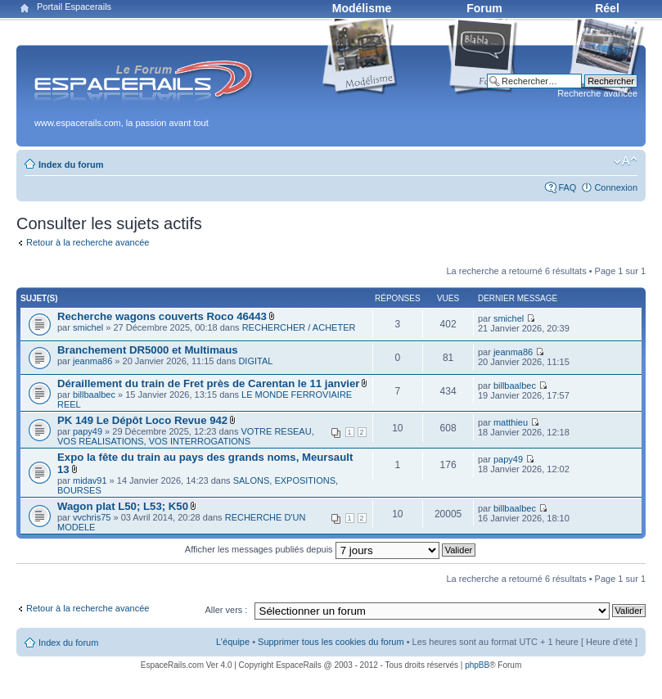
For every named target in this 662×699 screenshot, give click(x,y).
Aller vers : (226, 610)
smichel (88, 327)
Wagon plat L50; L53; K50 (122, 506)
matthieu (510, 422)
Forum (484, 8)
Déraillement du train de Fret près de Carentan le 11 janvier (208, 383)
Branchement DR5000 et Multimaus (147, 350)
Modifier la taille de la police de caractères (625, 161)
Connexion (615, 187)
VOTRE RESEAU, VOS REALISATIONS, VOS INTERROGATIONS (185, 436)
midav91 (90, 480)
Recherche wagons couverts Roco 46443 (162, 316)
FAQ (567, 187)
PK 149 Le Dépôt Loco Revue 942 (142, 420)
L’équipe (233, 642)
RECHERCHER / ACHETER (299, 327)
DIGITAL (255, 361)
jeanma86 (92, 361)
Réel (607, 8)
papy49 (87, 431)
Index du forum (70, 164)
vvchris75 (91, 517)
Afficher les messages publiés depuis (330, 549)
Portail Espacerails (74, 6)
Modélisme (361, 8)
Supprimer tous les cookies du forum (331, 642)
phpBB (477, 665)
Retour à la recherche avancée (87, 242)
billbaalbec (94, 394)
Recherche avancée (597, 93)
